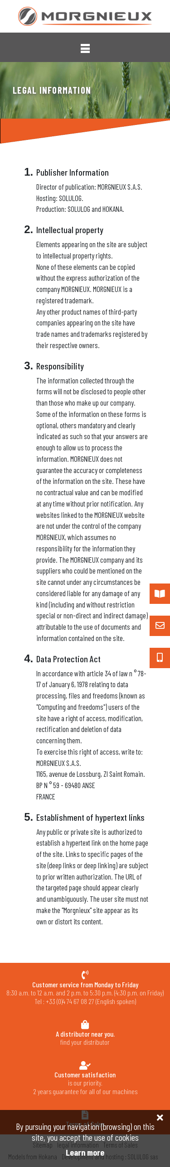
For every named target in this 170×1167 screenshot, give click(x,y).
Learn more (85, 1152)
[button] (85, 48)
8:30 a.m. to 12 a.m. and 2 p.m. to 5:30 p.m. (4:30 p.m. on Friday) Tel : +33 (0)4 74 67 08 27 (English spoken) (85, 993)
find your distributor (85, 1037)
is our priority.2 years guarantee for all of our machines (85, 1083)
